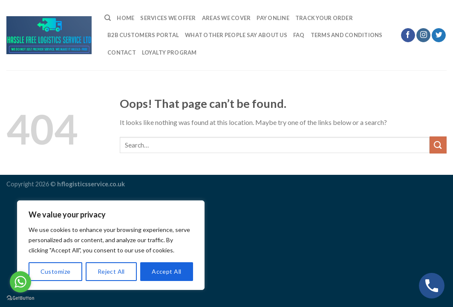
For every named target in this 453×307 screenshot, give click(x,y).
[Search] (107, 18)
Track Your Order (324, 17)
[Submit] (438, 144)
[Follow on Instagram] (423, 35)
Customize (55, 271)
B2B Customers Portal (143, 35)
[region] (111, 245)
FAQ (299, 35)
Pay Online (273, 17)
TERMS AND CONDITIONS (347, 35)
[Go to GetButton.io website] (20, 298)
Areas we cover (226, 17)
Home (125, 17)
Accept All (166, 271)
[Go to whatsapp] (20, 282)
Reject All (111, 271)
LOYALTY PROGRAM (169, 52)
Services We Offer (168, 17)
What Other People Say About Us (236, 35)
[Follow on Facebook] (408, 35)
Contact (121, 52)
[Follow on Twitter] (439, 35)
